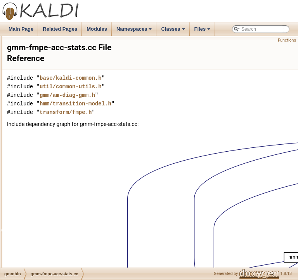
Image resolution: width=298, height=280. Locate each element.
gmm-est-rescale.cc (52, 130)
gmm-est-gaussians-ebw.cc (60, 79)
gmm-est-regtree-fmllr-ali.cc (60, 104)
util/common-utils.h (168, 86)
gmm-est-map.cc (49, 96)
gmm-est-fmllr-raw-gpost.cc (60, 53)
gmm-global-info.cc (51, 250)
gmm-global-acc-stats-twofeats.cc (66, 173)
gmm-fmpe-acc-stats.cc (56, 156)
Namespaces (134, 31)
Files (203, 31)
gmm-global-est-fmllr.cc (56, 198)
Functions (287, 40)
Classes (173, 31)
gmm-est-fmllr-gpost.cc (55, 44)
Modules (97, 29)
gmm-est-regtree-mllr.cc (56, 121)
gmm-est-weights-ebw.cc (57, 139)
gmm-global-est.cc (51, 216)
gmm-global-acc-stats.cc (57, 181)
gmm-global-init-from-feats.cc (62, 258)
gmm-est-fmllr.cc (49, 70)
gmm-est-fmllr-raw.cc (53, 62)
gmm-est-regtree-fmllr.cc (57, 113)
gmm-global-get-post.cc (56, 233)
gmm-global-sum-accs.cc (57, 267)
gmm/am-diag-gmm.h (164, 95)
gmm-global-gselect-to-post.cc (63, 241)
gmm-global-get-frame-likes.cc (63, 224)
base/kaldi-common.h (168, 78)
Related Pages (60, 29)
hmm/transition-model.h (172, 103)
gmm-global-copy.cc (52, 190)
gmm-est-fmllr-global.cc (56, 36)
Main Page (21, 29)
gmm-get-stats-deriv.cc (55, 164)
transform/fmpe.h (163, 112)
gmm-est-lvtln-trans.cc (55, 87)
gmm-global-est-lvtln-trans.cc (62, 207)
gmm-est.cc (44, 147)
